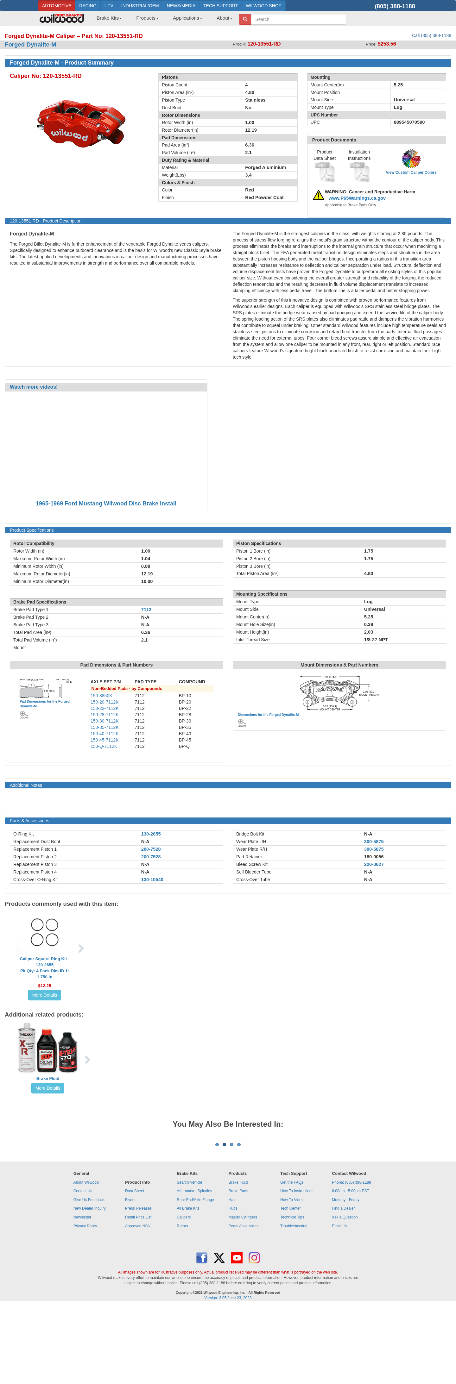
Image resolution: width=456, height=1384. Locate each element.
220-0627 (374, 864)
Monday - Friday (345, 1278)
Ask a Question (345, 1295)
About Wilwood (86, 1261)
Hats (233, 1278)
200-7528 (151, 849)
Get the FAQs (291, 1261)
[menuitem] (107, 20)
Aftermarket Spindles (194, 1269)
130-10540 (152, 879)
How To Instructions (297, 1269)
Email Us (339, 1304)
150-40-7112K (105, 733)
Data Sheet (134, 1269)
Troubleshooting (293, 1304)
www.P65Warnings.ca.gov (357, 198)
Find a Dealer (343, 1287)
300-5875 (374, 841)
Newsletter (82, 1295)
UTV (108, 5)
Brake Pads (238, 1269)
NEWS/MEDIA (181, 5)
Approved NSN (137, 1304)
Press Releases (138, 1287)
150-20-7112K (105, 702)
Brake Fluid (48, 1078)
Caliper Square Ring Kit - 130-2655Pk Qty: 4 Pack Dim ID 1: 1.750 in (45, 967)
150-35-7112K (105, 727)
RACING (87, 5)
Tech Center (290, 1287)
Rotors (182, 1304)
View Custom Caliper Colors (411, 172)
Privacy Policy (85, 1304)
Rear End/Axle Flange (195, 1278)
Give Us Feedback (89, 1278)
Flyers (130, 1278)
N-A (145, 841)
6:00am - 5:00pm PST (350, 1269)
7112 (146, 609)
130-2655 (151, 833)
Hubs (233, 1287)
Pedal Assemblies (244, 1304)
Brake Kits (109, 18)
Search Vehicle (189, 1261)
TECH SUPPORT (220, 5)
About (224, 18)
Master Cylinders (243, 1295)
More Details (44, 995)
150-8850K (101, 695)
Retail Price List (138, 1295)
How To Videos (293, 1278)
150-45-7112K (105, 739)
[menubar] (162, 20)
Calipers (184, 1295)
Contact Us (82, 1269)
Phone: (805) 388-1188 (351, 1261)
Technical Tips (292, 1295)
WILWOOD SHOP (264, 5)
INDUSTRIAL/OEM (140, 5)
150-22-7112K (105, 708)
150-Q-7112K (104, 746)
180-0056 (374, 856)
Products (147, 18)
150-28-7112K (105, 714)
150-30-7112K (105, 720)
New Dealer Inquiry (89, 1287)
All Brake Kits (188, 1287)
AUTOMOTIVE (56, 5)
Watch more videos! (34, 387)
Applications (187, 18)
